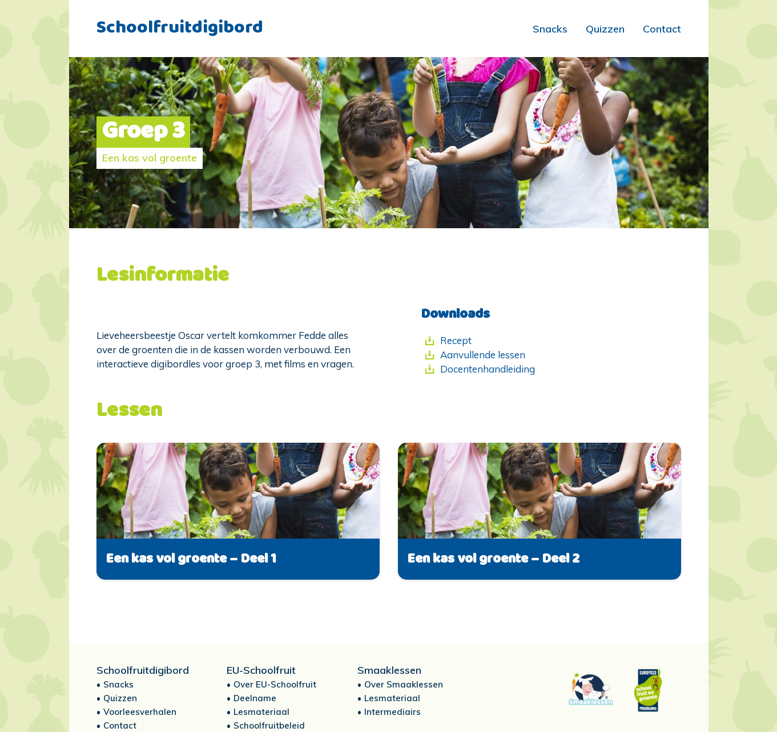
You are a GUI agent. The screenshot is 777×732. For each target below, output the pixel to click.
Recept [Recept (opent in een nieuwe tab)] (456, 340)
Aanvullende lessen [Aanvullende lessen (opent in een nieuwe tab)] (482, 355)
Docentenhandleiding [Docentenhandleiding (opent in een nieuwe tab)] (487, 369)
